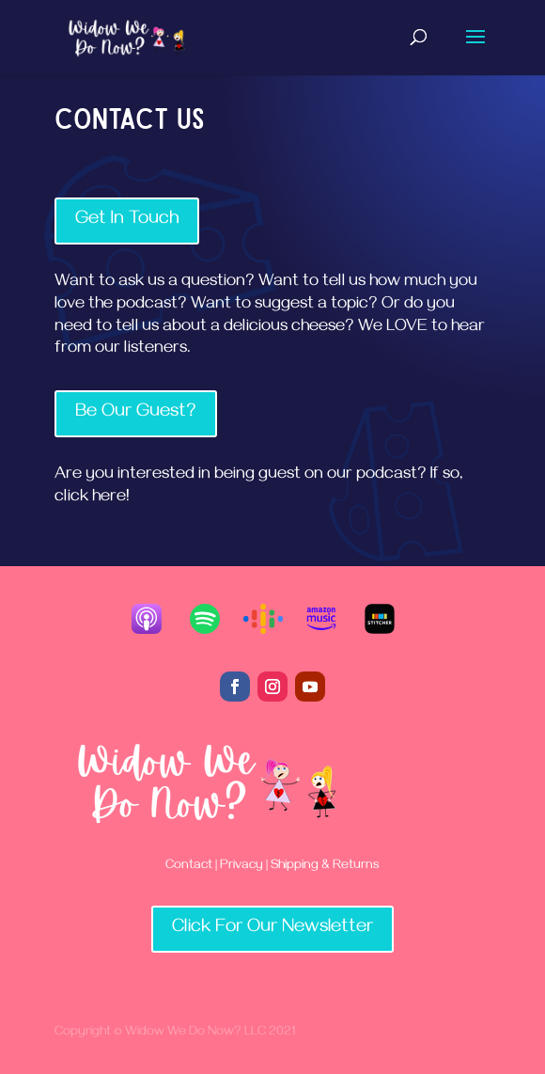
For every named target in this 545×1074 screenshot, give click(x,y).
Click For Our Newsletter (272, 928)
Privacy (241, 867)
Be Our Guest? (135, 413)
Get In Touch (127, 220)
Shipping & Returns (324, 867)
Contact (188, 867)
